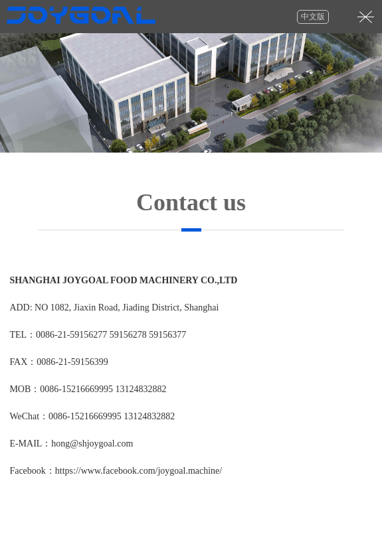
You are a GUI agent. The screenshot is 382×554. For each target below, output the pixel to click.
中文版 (313, 16)
